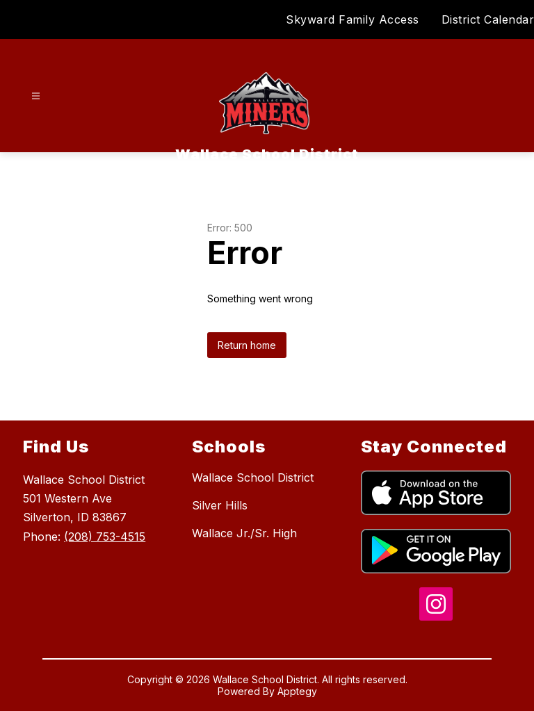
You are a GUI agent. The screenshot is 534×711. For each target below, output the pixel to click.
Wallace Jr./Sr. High (244, 533)
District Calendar (488, 19)
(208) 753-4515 (104, 537)
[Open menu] (36, 96)
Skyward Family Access (352, 19)
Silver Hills (220, 505)
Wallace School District (253, 477)
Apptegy (297, 691)
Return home (247, 345)
